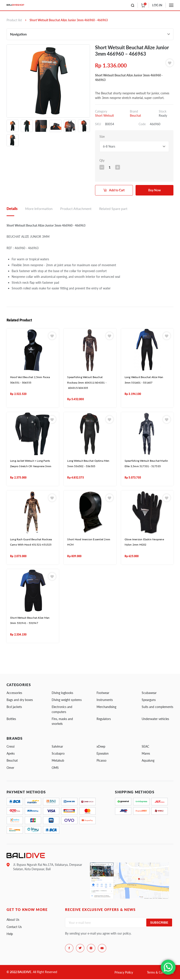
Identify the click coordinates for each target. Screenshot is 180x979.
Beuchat (135, 115)
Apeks (11, 753)
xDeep (101, 746)
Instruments (105, 700)
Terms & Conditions (160, 972)
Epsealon (103, 753)
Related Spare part (113, 208)
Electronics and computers (62, 709)
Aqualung (148, 760)
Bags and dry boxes (20, 700)
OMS (55, 767)
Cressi (10, 746)
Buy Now (154, 190)
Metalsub (58, 760)
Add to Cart (117, 190)
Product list (14, 20)
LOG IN (157, 5)
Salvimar (57, 746)
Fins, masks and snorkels (62, 721)
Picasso (101, 760)
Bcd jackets (14, 707)
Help (10, 934)
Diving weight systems (67, 700)
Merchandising (106, 707)
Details (12, 208)
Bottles (11, 719)
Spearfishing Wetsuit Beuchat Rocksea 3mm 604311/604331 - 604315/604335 (86, 382)
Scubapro (58, 753)
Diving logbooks (62, 693)
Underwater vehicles (155, 719)
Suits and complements (157, 707)
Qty (101, 160)
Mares (146, 753)
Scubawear (149, 693)
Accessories (14, 693)
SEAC (145, 746)
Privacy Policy (124, 972)
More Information (39, 208)
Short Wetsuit (104, 115)
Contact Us (14, 927)
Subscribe (159, 922)
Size (102, 136)
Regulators (104, 719)
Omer (10, 767)
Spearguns (149, 700)
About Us (13, 919)
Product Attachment (76, 208)
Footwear (103, 693)
